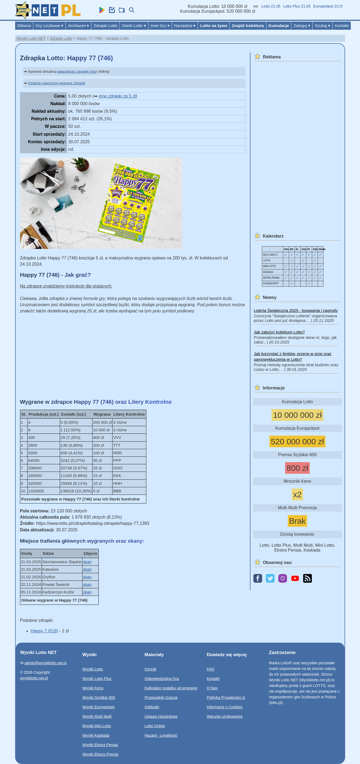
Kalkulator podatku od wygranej (171, 688)
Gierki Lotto (134, 25)
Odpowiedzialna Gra (162, 678)
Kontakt (342, 25)
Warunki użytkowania (225, 716)
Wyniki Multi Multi (97, 716)
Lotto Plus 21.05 (308, 6)
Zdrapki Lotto (105, 25)
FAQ (210, 669)
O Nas (212, 688)
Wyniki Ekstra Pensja (100, 745)
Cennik (151, 669)
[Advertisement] (132, 356)
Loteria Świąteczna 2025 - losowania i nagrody (296, 310)
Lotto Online (155, 726)
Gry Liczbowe (49, 25)
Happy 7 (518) (44, 631)
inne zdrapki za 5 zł (117, 96)
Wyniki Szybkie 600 (98, 697)
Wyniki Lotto (92, 669)
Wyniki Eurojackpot (98, 707)
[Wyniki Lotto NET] (48, 18)
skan (87, 561)
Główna (24, 25)
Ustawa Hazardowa (161, 716)
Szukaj (322, 25)
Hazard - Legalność (161, 735)
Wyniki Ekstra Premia (100, 754)
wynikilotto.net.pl (34, 678)
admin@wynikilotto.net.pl (45, 663)
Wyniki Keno (93, 688)
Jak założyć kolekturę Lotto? (279, 332)
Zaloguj (301, 25)
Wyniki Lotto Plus (96, 678)
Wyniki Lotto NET (31, 38)
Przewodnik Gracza (161, 697)
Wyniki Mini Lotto (96, 726)
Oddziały (152, 707)
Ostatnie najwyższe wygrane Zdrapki (56, 83)
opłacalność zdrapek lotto (77, 71)
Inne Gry (160, 25)
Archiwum (78, 25)
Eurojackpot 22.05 (340, 6)
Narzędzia (185, 25)
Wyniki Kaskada (95, 735)
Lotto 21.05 (282, 6)
